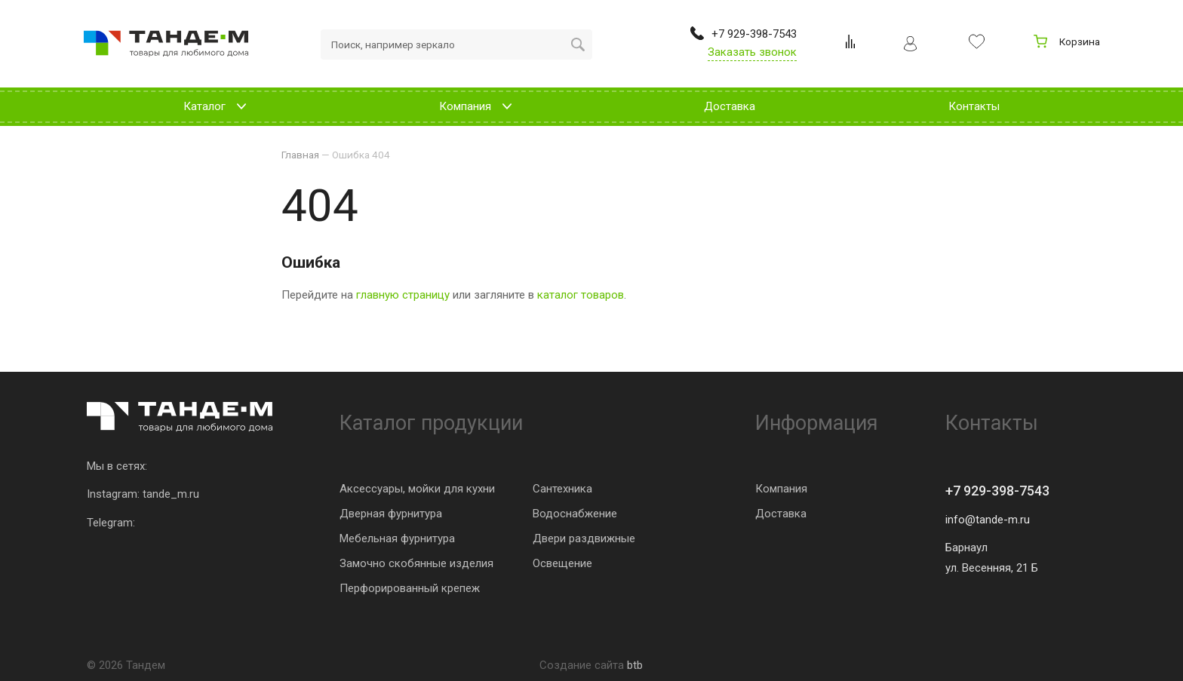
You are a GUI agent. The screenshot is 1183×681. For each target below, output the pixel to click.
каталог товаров (580, 295)
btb (635, 665)
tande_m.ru (171, 494)
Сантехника (562, 488)
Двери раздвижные (584, 538)
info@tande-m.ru (987, 519)
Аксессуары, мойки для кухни (417, 488)
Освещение (562, 563)
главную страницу (403, 295)
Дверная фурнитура (391, 513)
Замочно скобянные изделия (416, 563)
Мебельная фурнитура (397, 538)
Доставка (781, 513)
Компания (781, 488)
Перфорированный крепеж (410, 588)
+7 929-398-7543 (997, 490)
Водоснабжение (575, 513)
